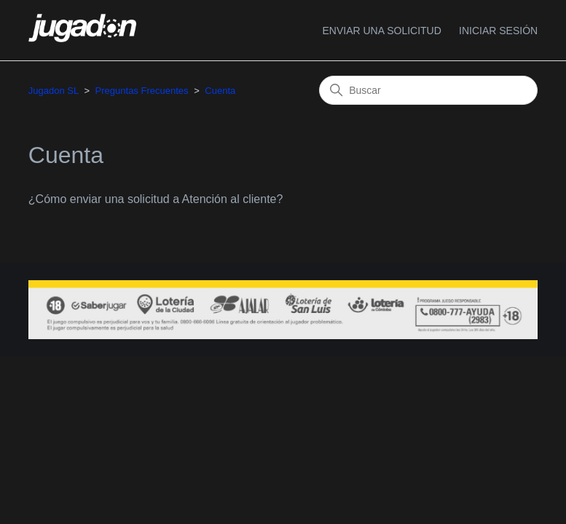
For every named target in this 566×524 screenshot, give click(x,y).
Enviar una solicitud (381, 30)
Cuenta (220, 90)
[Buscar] (428, 90)
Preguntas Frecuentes (142, 90)
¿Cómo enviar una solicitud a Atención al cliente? (155, 199)
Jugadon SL (53, 90)
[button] (498, 31)
